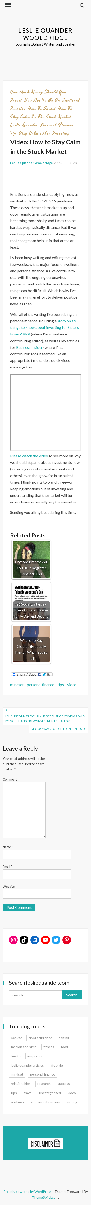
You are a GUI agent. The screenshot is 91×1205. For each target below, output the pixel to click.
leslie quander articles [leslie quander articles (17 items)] (27, 1065)
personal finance (40, 684)
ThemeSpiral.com (45, 1197)
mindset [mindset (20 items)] (17, 1074)
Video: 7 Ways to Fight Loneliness (56, 729)
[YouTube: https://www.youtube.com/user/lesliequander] (45, 940)
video (71, 684)
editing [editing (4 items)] (63, 1038)
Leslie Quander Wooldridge (45, 34)
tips (61, 684)
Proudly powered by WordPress (27, 1191)
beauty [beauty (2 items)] (16, 1038)
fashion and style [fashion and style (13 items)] (24, 1047)
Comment (10, 779)
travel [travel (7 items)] (28, 1093)
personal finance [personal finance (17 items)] (42, 1074)
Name (8, 847)
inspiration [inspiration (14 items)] (35, 1056)
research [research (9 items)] (44, 1083)
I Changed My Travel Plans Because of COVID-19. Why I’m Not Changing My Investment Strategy (45, 718)
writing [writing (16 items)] (72, 1102)
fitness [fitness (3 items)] (48, 1047)
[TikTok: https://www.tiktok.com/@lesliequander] (24, 940)
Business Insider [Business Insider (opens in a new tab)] (29, 347)
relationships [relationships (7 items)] (21, 1083)
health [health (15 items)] (16, 1056)
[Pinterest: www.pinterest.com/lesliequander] (66, 940)
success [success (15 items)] (64, 1083)
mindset (17, 684)
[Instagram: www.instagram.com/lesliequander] (13, 940)
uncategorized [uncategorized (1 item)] (50, 1093)
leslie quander (24, 125)
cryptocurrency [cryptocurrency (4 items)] (40, 1038)
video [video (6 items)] (72, 1093)
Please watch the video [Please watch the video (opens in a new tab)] (29, 455)
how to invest (42, 108)
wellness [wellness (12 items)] (17, 1102)
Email (7, 867)
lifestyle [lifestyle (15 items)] (57, 1065)
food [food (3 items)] (64, 1047)
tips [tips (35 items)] (14, 1093)
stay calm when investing (44, 133)
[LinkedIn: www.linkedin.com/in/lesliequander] (34, 940)
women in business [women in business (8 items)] (45, 1102)
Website (9, 886)
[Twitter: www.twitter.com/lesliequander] (56, 940)
